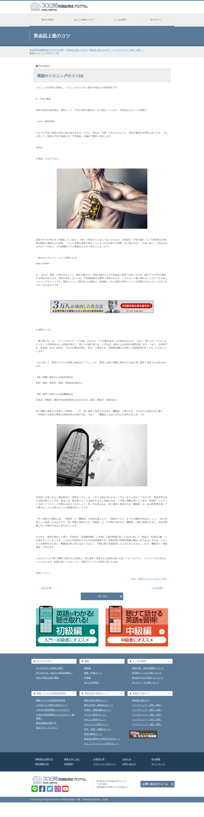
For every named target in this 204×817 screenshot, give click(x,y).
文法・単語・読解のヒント (97, 729)
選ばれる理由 (48, 20)
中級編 (87, 678)
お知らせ (126, 759)
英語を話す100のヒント (96, 700)
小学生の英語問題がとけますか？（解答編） (55, 716)
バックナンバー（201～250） (147, 724)
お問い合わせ (129, 764)
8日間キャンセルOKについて (146, 673)
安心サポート (156, 20)
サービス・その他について (145, 682)
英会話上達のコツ (141, 700)
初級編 (87, 668)
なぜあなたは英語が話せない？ (52, 705)
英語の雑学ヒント (93, 734)
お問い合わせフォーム (155, 784)
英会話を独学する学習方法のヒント (102, 739)
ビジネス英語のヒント (95, 715)
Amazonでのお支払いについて (147, 678)
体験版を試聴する (44, 759)
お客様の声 (99, 759)
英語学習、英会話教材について (148, 668)
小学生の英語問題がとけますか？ (53, 710)
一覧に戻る (102, 596)
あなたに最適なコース (84, 20)
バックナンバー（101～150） (147, 715)
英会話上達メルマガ (76, 50)
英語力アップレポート (47, 728)
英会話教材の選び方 (46, 723)
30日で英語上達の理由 (47, 678)
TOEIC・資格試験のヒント (97, 710)
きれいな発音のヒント (95, 719)
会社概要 (155, 759)
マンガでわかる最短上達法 (49, 668)
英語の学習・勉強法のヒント (98, 705)
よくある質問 (120, 20)
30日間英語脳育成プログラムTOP (46, 50)
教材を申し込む (72, 759)
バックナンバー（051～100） (147, 710)
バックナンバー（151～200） (147, 719)
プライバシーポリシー (104, 764)
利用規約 (68, 764)
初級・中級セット (93, 673)
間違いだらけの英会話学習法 (50, 700)
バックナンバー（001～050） (147, 705)
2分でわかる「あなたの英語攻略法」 (54, 673)
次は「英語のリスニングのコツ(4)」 (149, 579)
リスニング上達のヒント (96, 724)
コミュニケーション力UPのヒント (101, 743)
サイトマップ (158, 764)
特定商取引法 (42, 764)
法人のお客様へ (92, 682)
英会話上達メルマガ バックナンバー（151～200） (115, 50)
